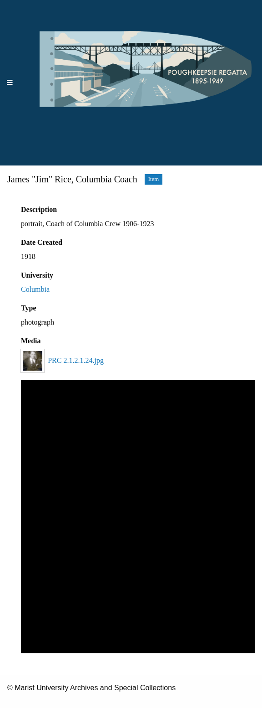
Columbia (35, 289)
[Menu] (10, 82)
